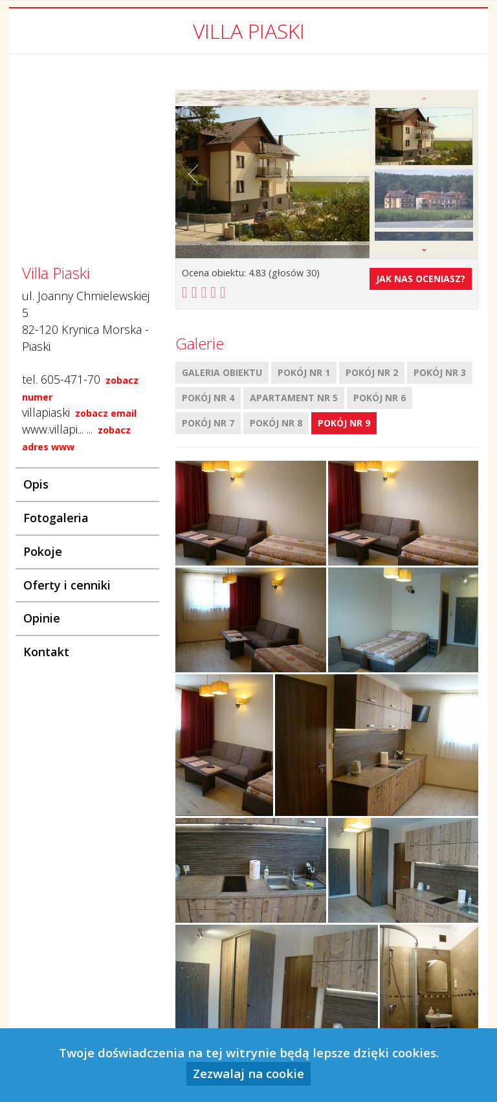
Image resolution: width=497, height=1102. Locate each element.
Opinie (41, 618)
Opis (36, 484)
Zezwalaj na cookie (248, 1073)
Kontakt (46, 651)
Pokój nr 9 (344, 423)
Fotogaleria (56, 517)
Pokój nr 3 (440, 372)
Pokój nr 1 (304, 372)
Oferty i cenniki (67, 585)
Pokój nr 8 (276, 423)
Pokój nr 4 (208, 397)
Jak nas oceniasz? (420, 278)
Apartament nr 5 (294, 397)
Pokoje (42, 551)
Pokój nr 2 (372, 372)
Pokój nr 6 (379, 397)
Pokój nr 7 (208, 423)
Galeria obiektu (222, 372)
